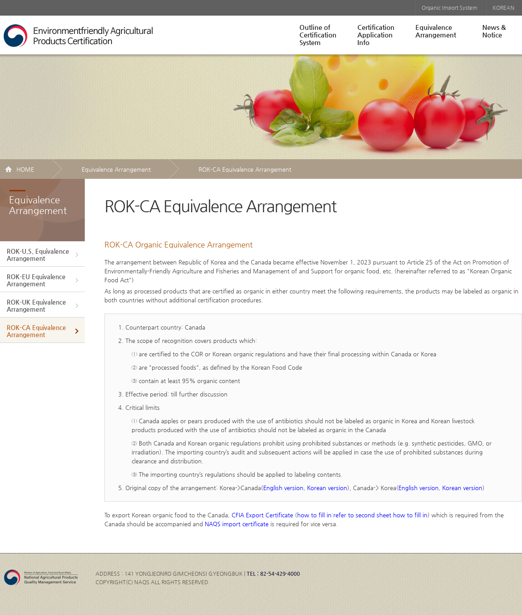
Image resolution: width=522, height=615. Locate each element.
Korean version (327, 487)
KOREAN (503, 7)
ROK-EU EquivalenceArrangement (36, 280)
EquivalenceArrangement (435, 30)
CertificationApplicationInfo (375, 34)
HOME (25, 169)
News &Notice (494, 30)
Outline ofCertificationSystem (317, 34)
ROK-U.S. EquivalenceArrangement (38, 255)
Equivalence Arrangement (116, 169)
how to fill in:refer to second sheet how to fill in (362, 515)
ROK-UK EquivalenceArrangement (36, 305)
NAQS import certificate (237, 523)
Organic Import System (449, 7)
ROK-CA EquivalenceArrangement (36, 331)
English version (283, 487)
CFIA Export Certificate (262, 515)
